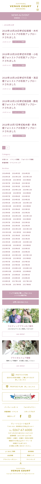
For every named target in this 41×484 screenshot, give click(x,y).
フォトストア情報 (27, 159)
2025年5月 (26, 183)
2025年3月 (16, 186)
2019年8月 (27, 258)
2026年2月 (26, 173)
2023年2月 (26, 212)
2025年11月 (27, 177)
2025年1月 (6, 190)
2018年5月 (26, 275)
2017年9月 (17, 284)
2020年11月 (27, 242)
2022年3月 (16, 226)
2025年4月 (6, 186)
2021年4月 (6, 239)
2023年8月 (27, 206)
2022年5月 (26, 222)
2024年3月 (16, 199)
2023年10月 (6, 206)
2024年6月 (16, 196)
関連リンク (30, 455)
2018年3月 (16, 278)
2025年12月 (16, 177)
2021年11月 (27, 229)
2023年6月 (16, 209)
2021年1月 (6, 242)
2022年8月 (27, 219)
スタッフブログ (29, 412)
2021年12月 (16, 229)
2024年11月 (27, 190)
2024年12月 (16, 190)
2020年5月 (26, 248)
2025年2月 (26, 186)
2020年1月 (6, 255)
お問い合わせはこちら (20, 302)
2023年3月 (16, 212)
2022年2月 (26, 226)
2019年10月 (6, 258)
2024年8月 (27, 193)
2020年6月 (16, 248)
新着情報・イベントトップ (11, 163)
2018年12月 (16, 268)
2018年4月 (6, 278)
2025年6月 (16, 183)
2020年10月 (6, 245)
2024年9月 (17, 193)
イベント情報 (14, 159)
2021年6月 (16, 235)
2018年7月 (6, 275)
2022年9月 (17, 219)
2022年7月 (6, 222)
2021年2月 (26, 239)
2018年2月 (26, 278)
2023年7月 (6, 209)
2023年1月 (6, 216)
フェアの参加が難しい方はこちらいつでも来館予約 (20, 294)
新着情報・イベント (11, 412)
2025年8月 (27, 180)
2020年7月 (6, 248)
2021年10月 (6, 232)
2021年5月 (26, 235)
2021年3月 (16, 239)
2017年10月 (6, 284)
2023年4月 (6, 212)
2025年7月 (6, 183)
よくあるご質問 (10, 451)
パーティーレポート (11, 407)
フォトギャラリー (30, 407)
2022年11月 (27, 216)
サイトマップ (31, 459)
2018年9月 (17, 271)
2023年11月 (27, 203)
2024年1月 (6, 203)
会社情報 (10, 455)
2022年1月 (6, 229)
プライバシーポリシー (10, 459)
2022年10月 (6, 219)
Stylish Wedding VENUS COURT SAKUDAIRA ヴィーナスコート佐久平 (20, 6)
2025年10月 (6, 180)
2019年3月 (16, 265)
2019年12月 (16, 255)
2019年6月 (16, 262)
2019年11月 (27, 255)
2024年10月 (6, 193)
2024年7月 (6, 196)
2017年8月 (27, 284)
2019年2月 (26, 265)
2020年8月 (27, 245)
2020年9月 (17, 245)
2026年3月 (16, 173)
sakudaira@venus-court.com (22, 433)
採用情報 (31, 451)
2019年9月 (17, 258)
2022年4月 (6, 226)
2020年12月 (16, 242)
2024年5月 (26, 196)
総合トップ (11, 416)
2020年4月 (6, 252)
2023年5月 (26, 209)
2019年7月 (6, 262)
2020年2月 (26, 252)
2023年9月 (17, 206)
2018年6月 (16, 275)
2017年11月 (27, 281)
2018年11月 (27, 268)
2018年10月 (6, 271)
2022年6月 (16, 222)
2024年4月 (6, 199)
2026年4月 (6, 173)
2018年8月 (27, 271)
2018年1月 (6, 281)
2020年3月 (16, 252)
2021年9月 (17, 232)
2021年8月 (27, 232)
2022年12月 (16, 216)
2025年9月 (17, 180)
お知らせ (5, 159)
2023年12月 (16, 203)
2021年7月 (6, 235)
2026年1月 (6, 177)
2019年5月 (26, 262)
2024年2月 (26, 199)
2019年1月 (6, 268)
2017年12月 (16, 281)
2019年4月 (6, 265)
